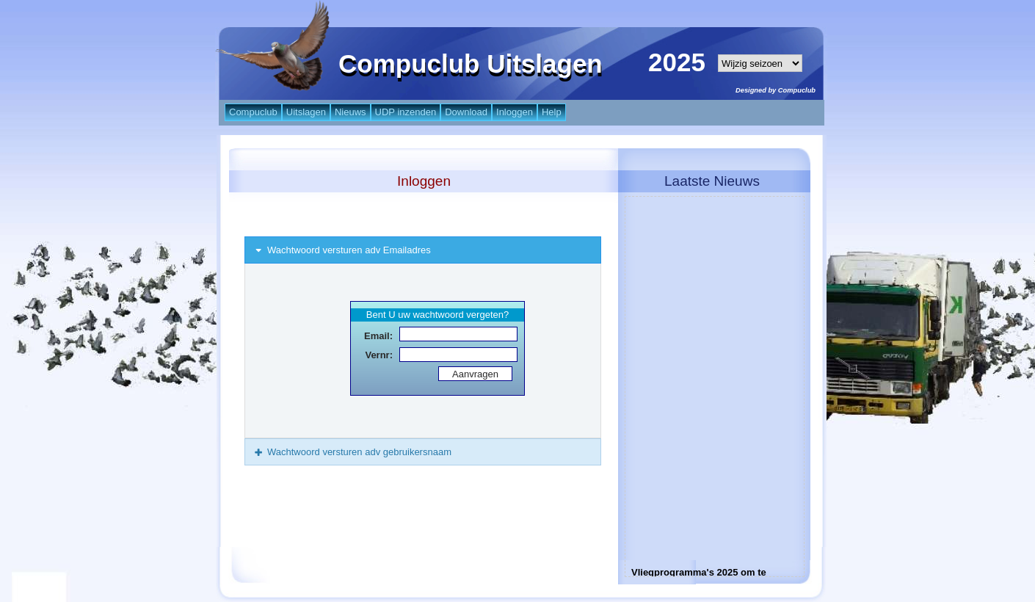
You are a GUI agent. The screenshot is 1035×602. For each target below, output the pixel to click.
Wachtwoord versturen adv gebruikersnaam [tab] (352, 452)
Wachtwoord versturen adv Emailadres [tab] (342, 250)
